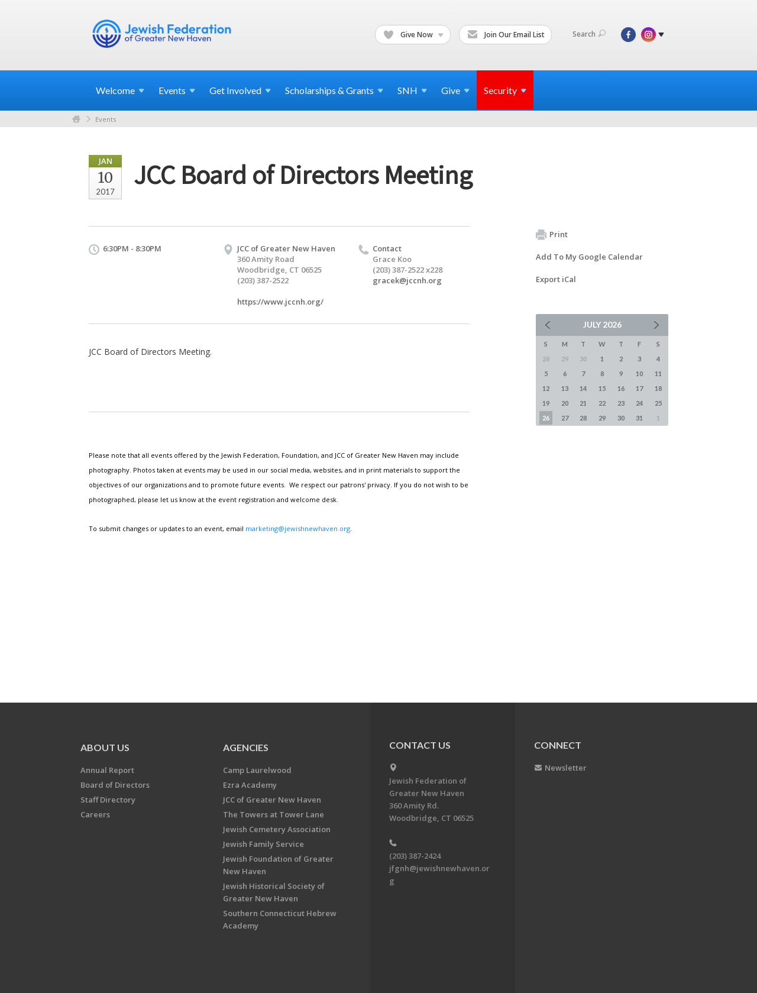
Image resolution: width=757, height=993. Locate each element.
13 (564, 388)
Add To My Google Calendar (589, 256)
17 (639, 388)
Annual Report (107, 770)
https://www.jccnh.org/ (280, 301)
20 (564, 403)
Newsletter (566, 767)
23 (621, 403)
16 (621, 388)
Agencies (245, 747)
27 (564, 418)
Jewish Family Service (263, 844)
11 (658, 373)
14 (583, 388)
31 (639, 418)
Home (76, 119)
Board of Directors (115, 784)
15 (602, 388)
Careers (95, 814)
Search (589, 34)
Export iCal (556, 279)
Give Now (413, 35)
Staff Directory (107, 799)
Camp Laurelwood (257, 770)
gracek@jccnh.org (407, 280)
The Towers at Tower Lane (273, 814)
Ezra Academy (250, 784)
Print (552, 235)
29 (602, 418)
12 (545, 388)
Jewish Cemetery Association (277, 829)
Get (240, 90)
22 (602, 403)
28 (583, 418)
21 (583, 403)
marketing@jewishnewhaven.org (297, 528)
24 (639, 403)
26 (545, 418)
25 (658, 403)
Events (105, 119)
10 (639, 373)
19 (545, 403)
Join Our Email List (506, 35)
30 (621, 418)
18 (658, 388)
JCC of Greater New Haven (272, 799)
